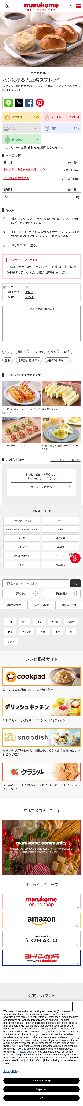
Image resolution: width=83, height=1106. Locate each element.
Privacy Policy (11, 1071)
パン (28, 287)
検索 (6, 6)
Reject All (41, 1089)
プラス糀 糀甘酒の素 (16, 178)
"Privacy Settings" (27, 1051)
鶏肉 (39, 621)
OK (41, 1098)
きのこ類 (26, 631)
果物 (58, 631)
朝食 (67, 352)
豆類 (43, 631)
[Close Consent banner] (77, 1006)
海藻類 (71, 621)
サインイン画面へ (41, 487)
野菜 (10, 631)
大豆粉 (38, 352)
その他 (29, 297)
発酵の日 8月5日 (57, 360)
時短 (54, 352)
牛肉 (10, 621)
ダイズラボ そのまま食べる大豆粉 (24, 169)
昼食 (8, 360)
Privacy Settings (41, 1080)
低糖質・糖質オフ (29, 360)
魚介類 (54, 621)
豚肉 (24, 621)
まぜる (29, 292)
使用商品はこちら (42, 73)
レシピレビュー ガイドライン (66, 460)
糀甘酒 (22, 352)
